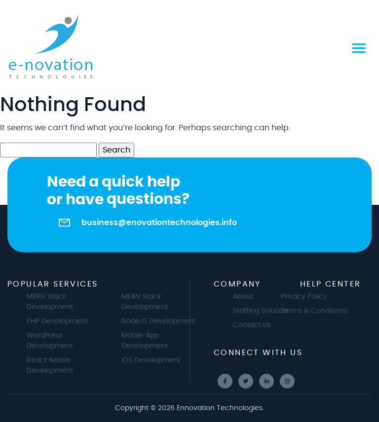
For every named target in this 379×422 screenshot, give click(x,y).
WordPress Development (54, 340)
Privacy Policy (300, 296)
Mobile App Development (148, 340)
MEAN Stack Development (148, 301)
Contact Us (256, 325)
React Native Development (54, 365)
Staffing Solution (264, 310)
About (247, 296)
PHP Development (61, 321)
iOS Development (155, 360)
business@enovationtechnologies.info (159, 223)
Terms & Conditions (310, 310)
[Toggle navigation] (359, 47)
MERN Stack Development (54, 301)
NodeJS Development (162, 321)
